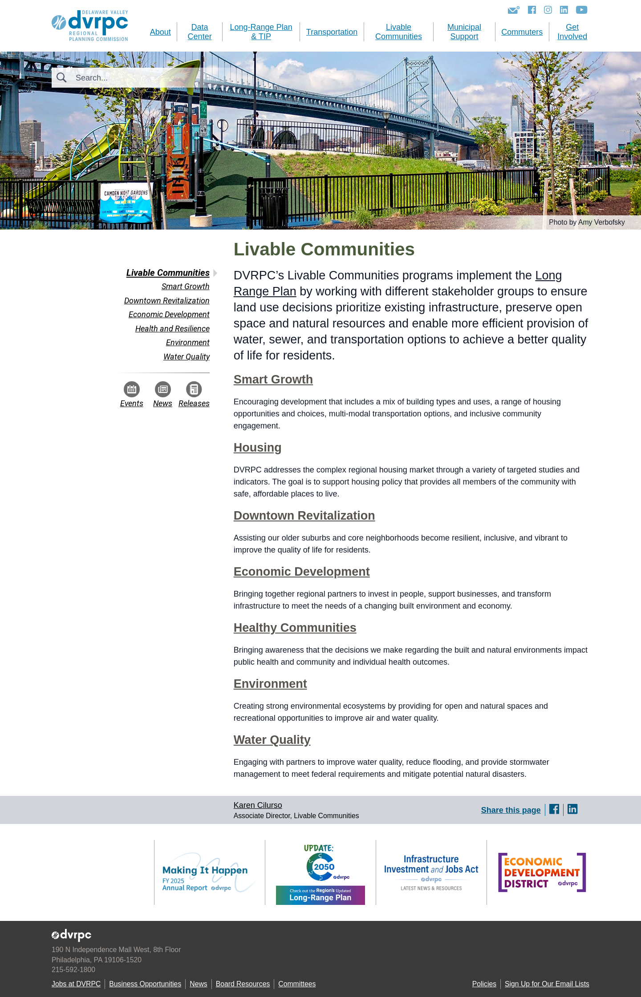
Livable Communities (168, 272)
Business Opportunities (145, 984)
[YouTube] (581, 10)
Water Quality (272, 740)
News (162, 394)
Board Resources (243, 984)
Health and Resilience (172, 328)
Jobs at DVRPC (76, 984)
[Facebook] (532, 10)
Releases (194, 394)
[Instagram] (548, 10)
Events (131, 394)
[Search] (124, 78)
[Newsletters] (514, 10)
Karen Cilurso (258, 805)
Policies (484, 984)
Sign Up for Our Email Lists (547, 984)
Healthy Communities (295, 628)
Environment (270, 684)
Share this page (511, 810)
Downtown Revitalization (304, 516)
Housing (258, 447)
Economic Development (302, 572)
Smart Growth (273, 379)
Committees (297, 984)
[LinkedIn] (564, 10)
